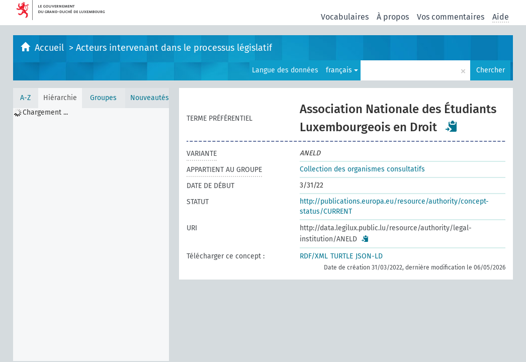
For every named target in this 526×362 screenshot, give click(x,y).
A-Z (25, 98)
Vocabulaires (345, 17)
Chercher (490, 70)
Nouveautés (149, 98)
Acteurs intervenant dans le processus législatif (174, 47)
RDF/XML (314, 256)
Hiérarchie (60, 98)
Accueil (50, 47)
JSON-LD (369, 256)
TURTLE (341, 256)
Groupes (103, 98)
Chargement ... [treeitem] (45, 112)
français (342, 70)
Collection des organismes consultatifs (362, 169)
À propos (393, 17)
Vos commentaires (450, 17)
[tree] (91, 234)
